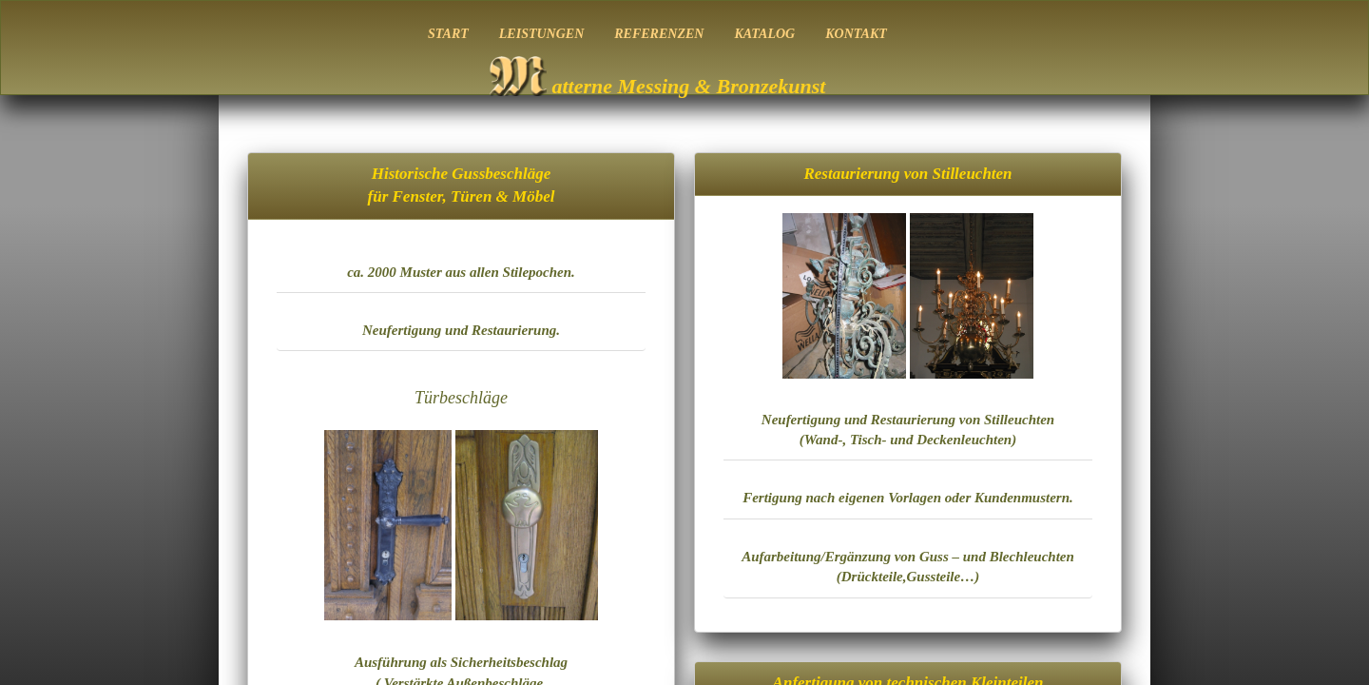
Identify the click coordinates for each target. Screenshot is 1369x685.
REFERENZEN (659, 34)
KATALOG (764, 34)
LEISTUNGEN (541, 34)
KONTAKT (856, 34)
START (448, 34)
